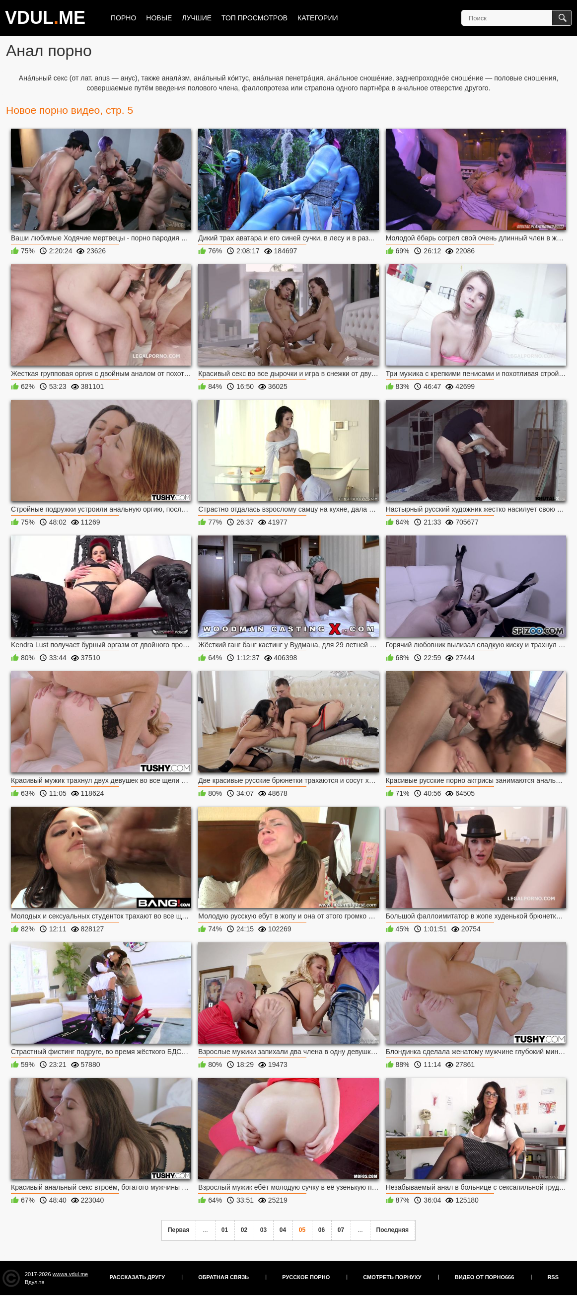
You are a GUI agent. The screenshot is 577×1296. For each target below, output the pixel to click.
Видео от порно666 (484, 1277)
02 (244, 1229)
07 (341, 1229)
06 (321, 1229)
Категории (317, 18)
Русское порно (306, 1277)
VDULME (45, 17)
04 (283, 1229)
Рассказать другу (137, 1277)
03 (263, 1229)
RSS (553, 1277)
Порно (123, 18)
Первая (179, 1229)
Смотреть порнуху (392, 1277)
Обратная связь (223, 1277)
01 (224, 1229)
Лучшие (197, 18)
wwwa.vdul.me (70, 1274)
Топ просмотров (254, 18)
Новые (159, 18)
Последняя (392, 1229)
